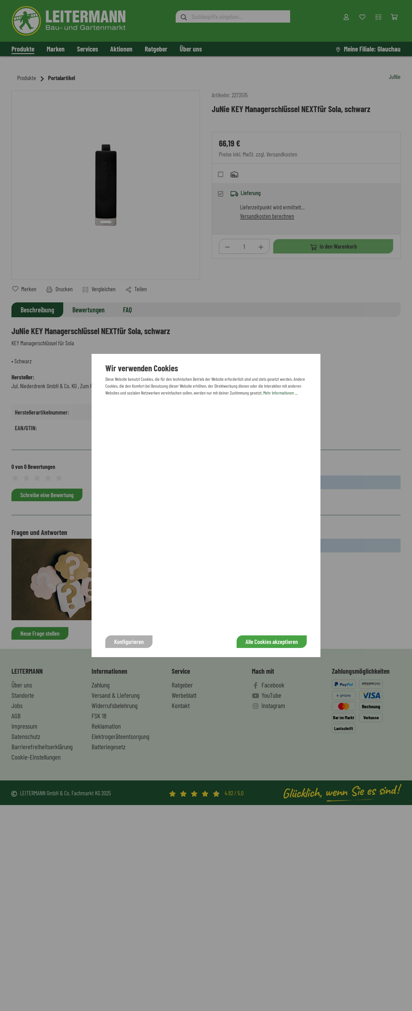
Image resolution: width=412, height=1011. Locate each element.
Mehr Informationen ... (280, 392)
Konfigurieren (129, 641)
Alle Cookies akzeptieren (271, 641)
